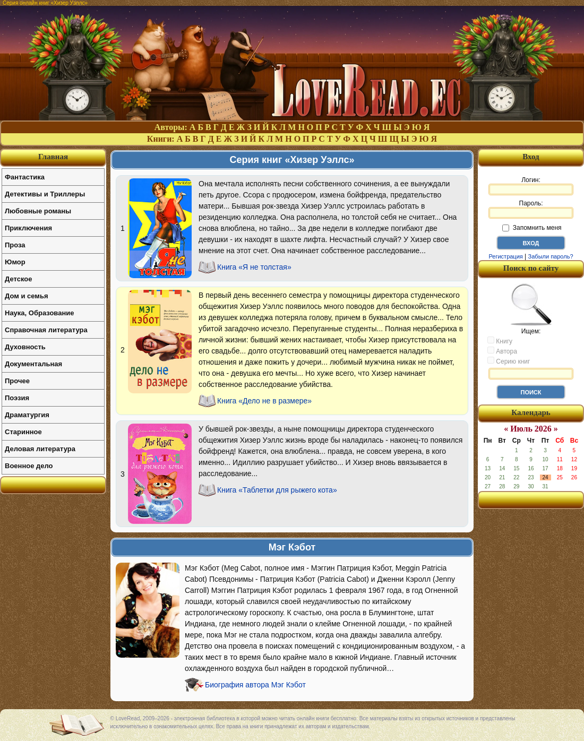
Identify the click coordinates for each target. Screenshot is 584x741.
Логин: (530, 185)
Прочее (17, 381)
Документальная (33, 364)
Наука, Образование (39, 313)
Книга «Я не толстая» (254, 267)
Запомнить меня (531, 227)
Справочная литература (46, 330)
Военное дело (29, 466)
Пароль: (530, 209)
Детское (18, 279)
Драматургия (27, 415)
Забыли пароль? (550, 256)
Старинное (23, 432)
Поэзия (17, 398)
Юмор (15, 262)
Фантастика (25, 177)
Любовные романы (38, 211)
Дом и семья (26, 296)
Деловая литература (40, 449)
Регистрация (505, 256)
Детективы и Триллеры (45, 194)
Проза (15, 245)
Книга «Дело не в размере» (264, 401)
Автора (502, 351)
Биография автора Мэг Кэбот (255, 684)
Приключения (28, 228)
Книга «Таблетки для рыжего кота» (277, 490)
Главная (53, 156)
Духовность (25, 347)
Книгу (499, 341)
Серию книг (508, 361)
